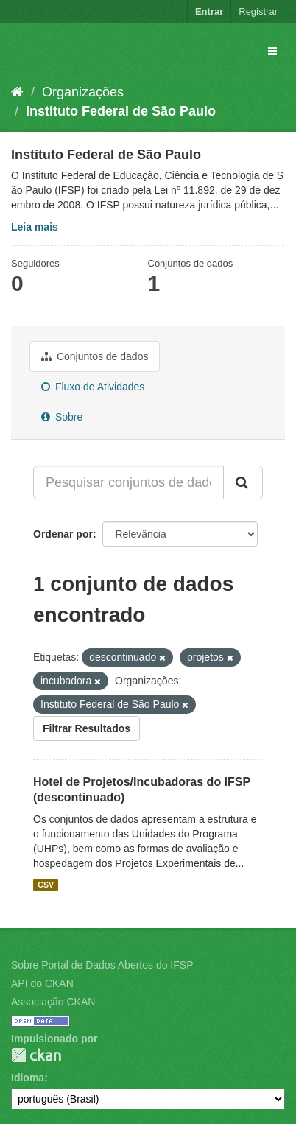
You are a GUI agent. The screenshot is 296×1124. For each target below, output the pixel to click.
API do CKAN (42, 983)
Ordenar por (63, 534)
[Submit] (243, 482)
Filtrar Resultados (86, 728)
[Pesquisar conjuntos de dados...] (128, 482)
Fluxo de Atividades (92, 387)
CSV (46, 884)
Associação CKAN (53, 1002)
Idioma (27, 1077)
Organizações (83, 92)
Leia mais (34, 227)
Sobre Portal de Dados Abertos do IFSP (102, 965)
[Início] (17, 92)
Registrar (258, 11)
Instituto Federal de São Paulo (121, 111)
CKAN (36, 1055)
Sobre (61, 417)
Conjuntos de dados (94, 356)
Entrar (209, 11)
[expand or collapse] (272, 51)
